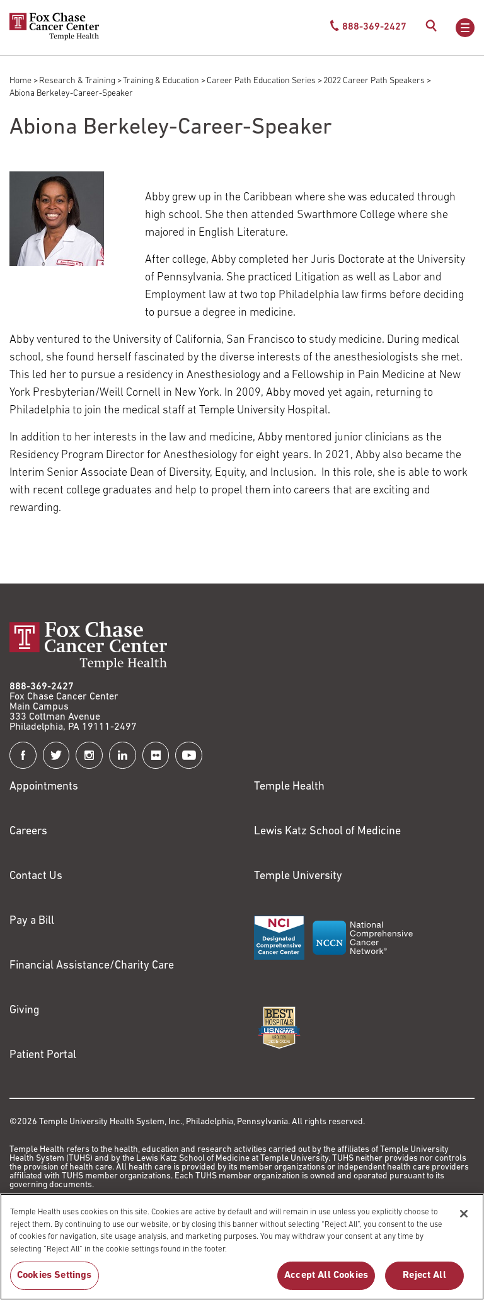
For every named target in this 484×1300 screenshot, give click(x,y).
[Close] (464, 1220)
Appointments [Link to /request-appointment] (43, 787)
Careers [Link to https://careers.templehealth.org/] (28, 831)
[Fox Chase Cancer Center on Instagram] (89, 755)
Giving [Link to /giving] (24, 1010)
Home (20, 81)
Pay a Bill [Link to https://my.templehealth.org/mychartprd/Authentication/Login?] (31, 921)
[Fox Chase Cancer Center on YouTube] (188, 755)
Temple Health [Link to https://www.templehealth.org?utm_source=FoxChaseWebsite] (289, 787)
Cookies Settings (54, 1282)
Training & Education (161, 81)
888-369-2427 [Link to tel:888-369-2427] (41, 687)
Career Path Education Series (261, 81)
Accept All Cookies (326, 1282)
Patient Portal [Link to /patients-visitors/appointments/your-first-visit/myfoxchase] (42, 1055)
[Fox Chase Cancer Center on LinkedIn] (122, 755)
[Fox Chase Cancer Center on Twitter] (56, 755)
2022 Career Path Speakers (374, 81)
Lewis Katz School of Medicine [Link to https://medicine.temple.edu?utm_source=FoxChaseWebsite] (327, 831)
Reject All (424, 1282)
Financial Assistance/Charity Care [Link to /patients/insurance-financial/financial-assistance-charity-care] (91, 966)
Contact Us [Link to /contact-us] (35, 876)
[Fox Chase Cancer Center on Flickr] (156, 755)
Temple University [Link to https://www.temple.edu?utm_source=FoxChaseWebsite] (298, 876)
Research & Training (77, 81)
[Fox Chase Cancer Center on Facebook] (23, 755)
